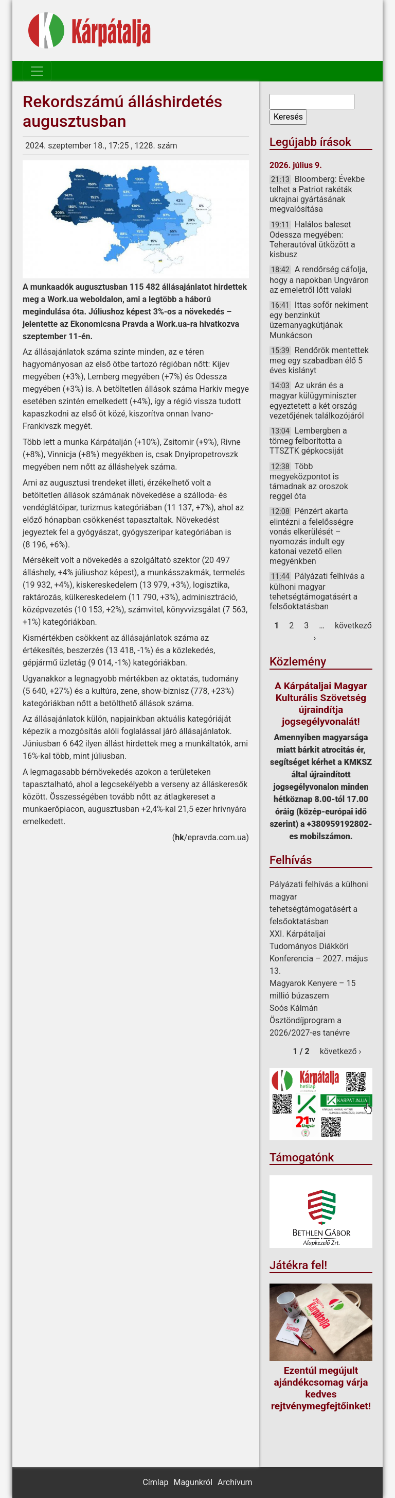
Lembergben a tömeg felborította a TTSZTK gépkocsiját (308, 441)
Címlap (155, 1482)
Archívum (235, 1482)
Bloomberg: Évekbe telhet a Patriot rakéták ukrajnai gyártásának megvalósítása (317, 194)
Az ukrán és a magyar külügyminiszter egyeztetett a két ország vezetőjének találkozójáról (317, 400)
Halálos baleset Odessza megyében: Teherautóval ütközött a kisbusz (312, 240)
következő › (341, 1051)
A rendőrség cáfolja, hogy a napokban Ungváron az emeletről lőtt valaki (319, 279)
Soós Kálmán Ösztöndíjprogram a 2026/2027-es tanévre (310, 1020)
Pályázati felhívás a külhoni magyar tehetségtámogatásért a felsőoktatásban (317, 591)
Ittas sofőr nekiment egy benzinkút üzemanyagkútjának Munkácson (319, 320)
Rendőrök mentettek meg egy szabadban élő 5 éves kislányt (319, 360)
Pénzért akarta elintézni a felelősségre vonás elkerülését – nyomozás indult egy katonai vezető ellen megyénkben (311, 536)
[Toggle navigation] (37, 71)
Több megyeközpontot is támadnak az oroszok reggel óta (309, 481)
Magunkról (192, 1482)
